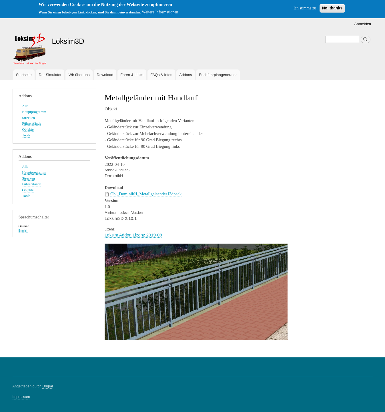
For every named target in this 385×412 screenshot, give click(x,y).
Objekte (27, 130)
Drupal (47, 386)
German (24, 226)
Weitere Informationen (160, 12)
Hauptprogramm (34, 112)
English (23, 230)
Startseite (24, 75)
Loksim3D (68, 41)
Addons (185, 75)
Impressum (21, 397)
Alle (25, 106)
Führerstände (31, 124)
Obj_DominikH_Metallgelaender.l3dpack (145, 194)
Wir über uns (79, 75)
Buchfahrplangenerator (218, 75)
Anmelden (362, 24)
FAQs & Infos (161, 75)
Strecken (28, 118)
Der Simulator (50, 75)
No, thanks (332, 8)
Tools (26, 135)
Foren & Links (131, 75)
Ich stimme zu (305, 8)
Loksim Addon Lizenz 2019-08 (133, 234)
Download (105, 75)
